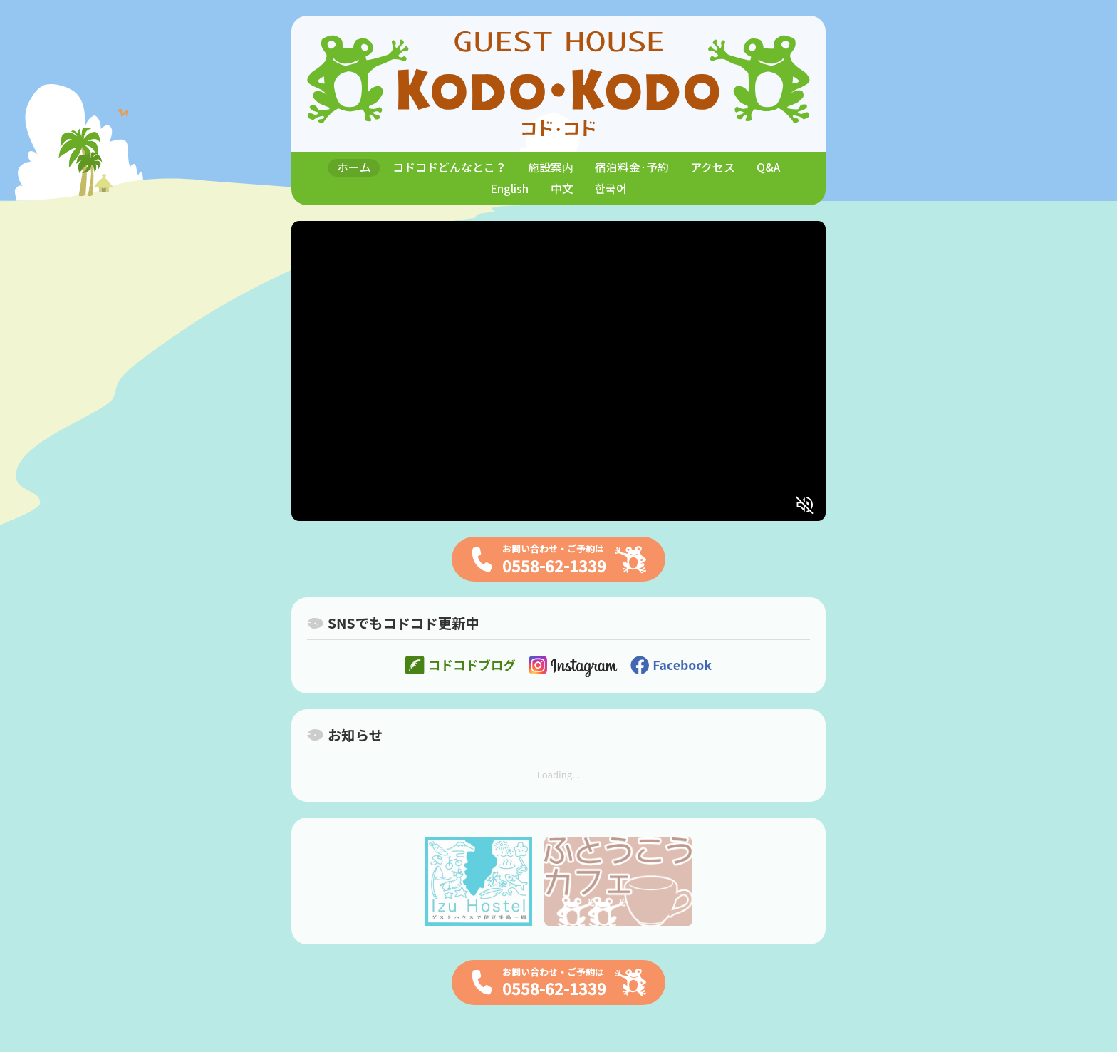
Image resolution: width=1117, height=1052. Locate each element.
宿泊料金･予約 (632, 167)
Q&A (768, 167)
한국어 (611, 188)
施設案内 (550, 167)
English (509, 188)
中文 (562, 188)
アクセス (712, 167)
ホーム (354, 167)
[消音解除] (805, 504)
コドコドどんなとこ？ (449, 167)
